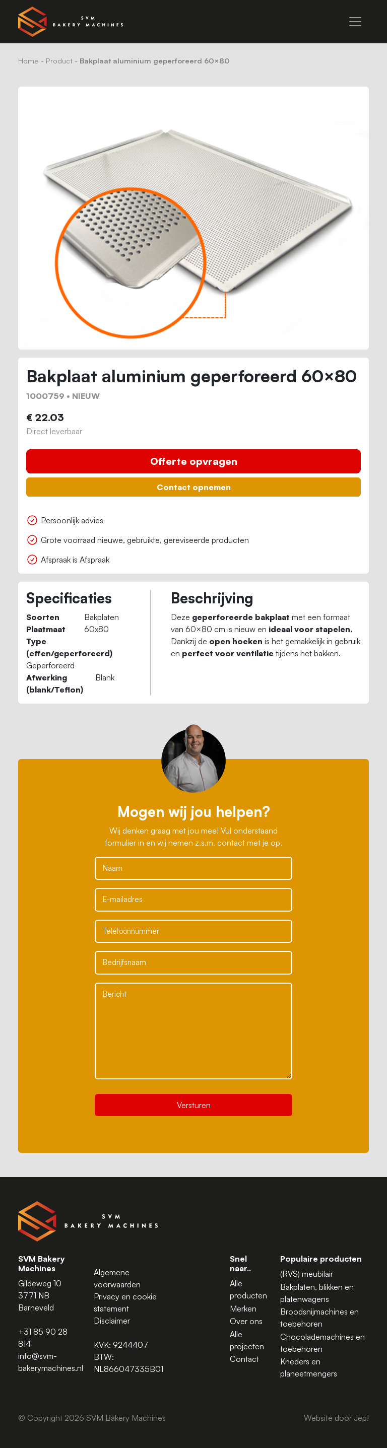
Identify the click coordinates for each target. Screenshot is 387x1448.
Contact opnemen (194, 487)
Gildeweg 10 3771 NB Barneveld (39, 1295)
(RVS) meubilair (306, 1274)
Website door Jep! (336, 1418)
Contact (244, 1359)
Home (28, 60)
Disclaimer (112, 1321)
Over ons (246, 1321)
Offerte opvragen (193, 461)
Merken (243, 1308)
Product (59, 60)
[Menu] (355, 21)
